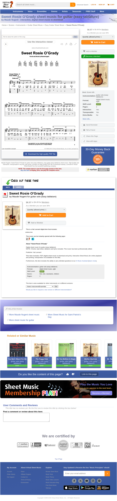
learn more (92, 261)
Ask (75, 37)
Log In (93, 4)
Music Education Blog (52, 482)
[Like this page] (67, 374)
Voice (30, 11)
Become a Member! (101, 393)
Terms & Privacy (26, 480)
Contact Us (24, 477)
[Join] (107, 473)
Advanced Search (82, 5)
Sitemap (48, 488)
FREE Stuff (90, 11)
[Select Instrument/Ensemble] (39, 286)
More (102, 11)
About (22, 471)
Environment (24, 482)
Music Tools (49, 474)
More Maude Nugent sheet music (24, 315)
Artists (65, 11)
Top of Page (58, 459)
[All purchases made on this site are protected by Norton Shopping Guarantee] (97, 169)
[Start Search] (72, 5)
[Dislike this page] (73, 374)
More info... (87, 119)
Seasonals (76, 11)
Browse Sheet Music (52, 471)
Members (105, 29)
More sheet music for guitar (21, 320)
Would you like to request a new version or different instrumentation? (49, 290)
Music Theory (50, 477)
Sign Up (102, 4)
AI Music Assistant (82, 261)
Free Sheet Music (51, 485)
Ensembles (42, 11)
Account (9, 471)
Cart (110, 5)
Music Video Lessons (52, 480)
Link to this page (89, 374)
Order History (11, 474)
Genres (54, 11)
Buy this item (25, 170)
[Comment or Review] (26, 417)
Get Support (10, 477)
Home (4, 25)
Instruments (18, 11)
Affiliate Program (26, 474)
